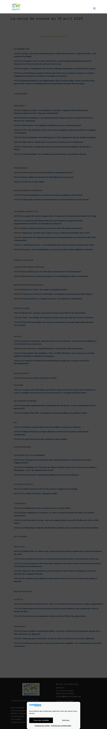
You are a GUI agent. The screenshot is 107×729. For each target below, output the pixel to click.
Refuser (66, 720)
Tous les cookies (41, 720)
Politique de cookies (42, 726)
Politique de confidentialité (61, 726)
